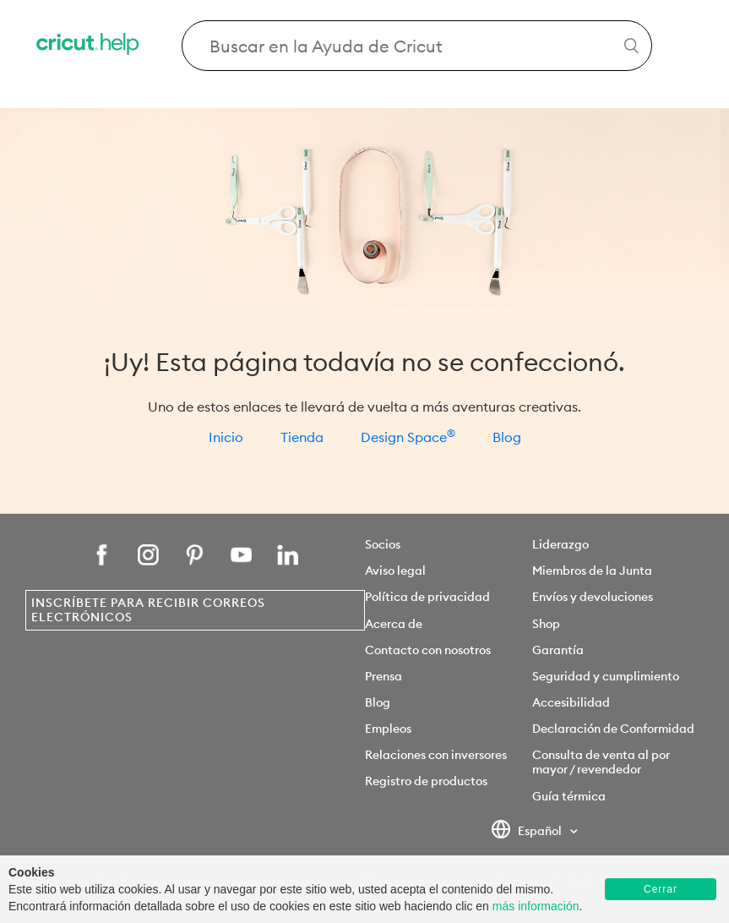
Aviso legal (395, 570)
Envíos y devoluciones (592, 596)
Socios (382, 544)
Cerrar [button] (660, 889)
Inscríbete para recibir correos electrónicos (148, 610)
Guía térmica (569, 796)
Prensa (383, 676)
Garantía (558, 650)
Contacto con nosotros (428, 650)
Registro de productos (426, 781)
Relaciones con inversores (436, 754)
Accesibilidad (571, 702)
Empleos (388, 728)
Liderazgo (560, 544)
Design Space (408, 437)
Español (527, 831)
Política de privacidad (427, 596)
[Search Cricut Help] (417, 45)
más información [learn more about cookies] (535, 906)
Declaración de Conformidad (613, 728)
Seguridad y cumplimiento (605, 676)
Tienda (302, 437)
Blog (506, 437)
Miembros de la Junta (592, 570)
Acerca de (393, 623)
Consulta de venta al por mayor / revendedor (601, 762)
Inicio (226, 437)
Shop (546, 623)
